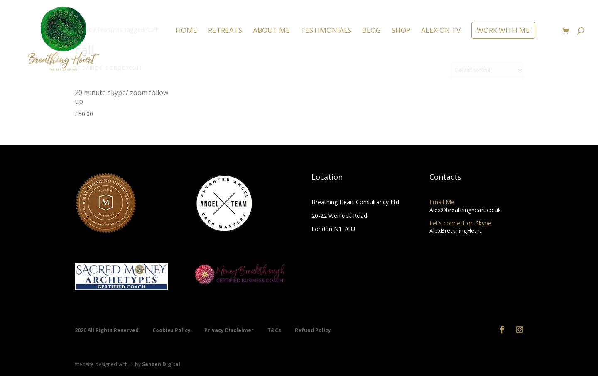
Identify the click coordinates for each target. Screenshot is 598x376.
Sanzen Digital (161, 364)
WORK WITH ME (503, 30)
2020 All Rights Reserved (107, 330)
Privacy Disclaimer (229, 330)
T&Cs (274, 330)
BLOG (371, 31)
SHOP (401, 31)
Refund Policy (313, 330)
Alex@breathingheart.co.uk (465, 210)
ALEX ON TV (441, 31)
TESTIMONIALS (326, 31)
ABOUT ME (271, 31)
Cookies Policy (172, 330)
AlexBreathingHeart (455, 230)
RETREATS (225, 31)
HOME (186, 31)
